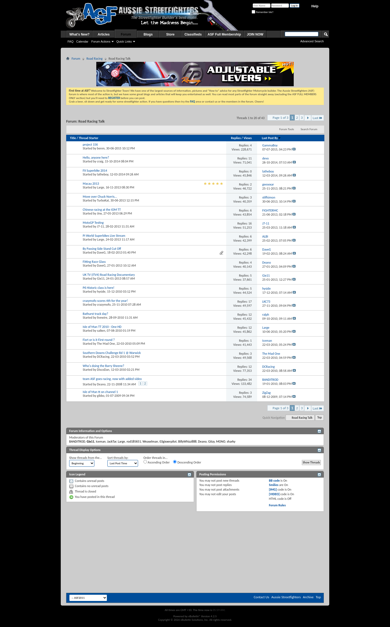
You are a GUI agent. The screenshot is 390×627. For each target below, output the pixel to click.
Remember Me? (262, 12)
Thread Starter (88, 138)
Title (73, 138)
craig (100, 161)
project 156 (90, 144)
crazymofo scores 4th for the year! (105, 301)
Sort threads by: (117, 458)
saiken (101, 330)
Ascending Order (156, 462)
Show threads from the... (85, 458)
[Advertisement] (195, 528)
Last (317, 118)
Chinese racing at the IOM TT (102, 210)
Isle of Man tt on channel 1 (100, 392)
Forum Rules (277, 505)
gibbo (100, 396)
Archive (308, 597)
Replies (236, 138)
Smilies (273, 485)
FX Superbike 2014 (95, 170)
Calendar (82, 41)
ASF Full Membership (224, 34)
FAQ (70, 41)
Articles (104, 34)
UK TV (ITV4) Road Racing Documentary (109, 275)
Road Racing (95, 58)
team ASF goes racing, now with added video (112, 379)
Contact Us (261, 597)
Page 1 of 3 (280, 118)
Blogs (148, 34)
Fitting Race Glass (94, 262)
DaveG (101, 252)
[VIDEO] (274, 494)
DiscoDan (103, 370)
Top (319, 418)
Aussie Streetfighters (286, 597)
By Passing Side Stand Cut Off (102, 249)
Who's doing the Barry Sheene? (103, 366)
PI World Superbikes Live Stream (104, 236)
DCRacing (103, 357)
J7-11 (100, 226)
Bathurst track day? (95, 314)
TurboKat (103, 200)
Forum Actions (100, 41)
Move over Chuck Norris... (100, 197)
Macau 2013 (91, 183)
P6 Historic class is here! (98, 288)
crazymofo (104, 304)
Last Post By (271, 138)
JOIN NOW (255, 34)
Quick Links (124, 41)
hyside (101, 291)
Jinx (99, 213)
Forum (126, 34)
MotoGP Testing (93, 223)
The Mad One (106, 344)
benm (101, 148)
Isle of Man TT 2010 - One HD (102, 327)
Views (248, 138)
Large (100, 187)
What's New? (79, 34)
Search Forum (309, 129)
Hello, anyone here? (96, 157)
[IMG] (273, 489)
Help (314, 6)
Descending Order (187, 462)
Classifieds (193, 34)
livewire (102, 317)
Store (170, 34)
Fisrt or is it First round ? (99, 340)
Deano (101, 384)
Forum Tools (286, 129)
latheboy (102, 174)
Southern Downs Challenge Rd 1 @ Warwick (112, 353)
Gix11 (101, 278)
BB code (274, 480)
